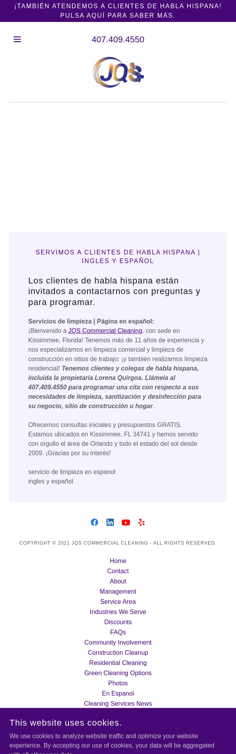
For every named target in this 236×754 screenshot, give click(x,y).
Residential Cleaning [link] (118, 663)
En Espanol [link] (118, 693)
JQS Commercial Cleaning (105, 330)
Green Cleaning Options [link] (118, 673)
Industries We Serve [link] (118, 612)
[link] (118, 72)
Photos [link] (118, 683)
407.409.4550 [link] (118, 39)
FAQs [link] (118, 632)
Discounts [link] (118, 622)
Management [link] (118, 591)
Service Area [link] (118, 601)
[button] (25, 39)
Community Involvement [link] (118, 642)
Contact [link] (118, 571)
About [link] (118, 581)
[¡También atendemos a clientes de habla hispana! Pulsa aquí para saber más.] (118, 11)
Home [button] (118, 561)
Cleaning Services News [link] (118, 703)
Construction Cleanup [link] (118, 652)
